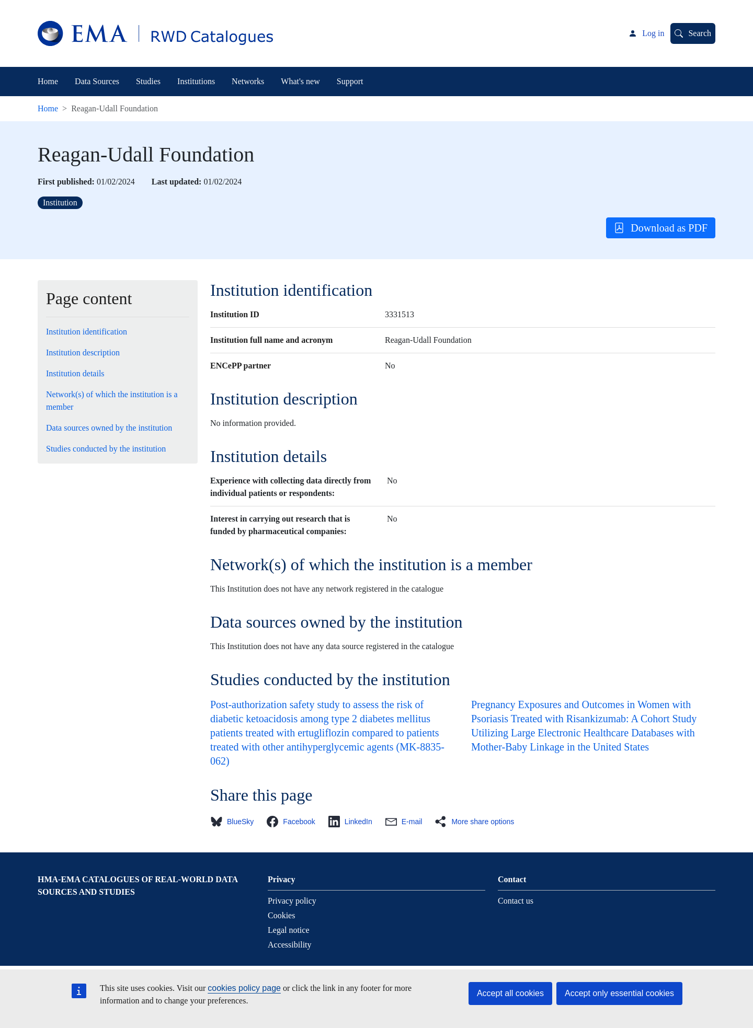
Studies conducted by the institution (106, 448)
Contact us (515, 900)
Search (699, 33)
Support (350, 81)
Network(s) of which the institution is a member (112, 400)
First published (65, 181)
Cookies (281, 915)
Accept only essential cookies (619, 993)
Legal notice (289, 930)
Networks (248, 81)
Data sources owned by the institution (109, 427)
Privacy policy (292, 900)
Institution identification (86, 331)
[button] (235, 821)
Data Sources (97, 81)
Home (48, 81)
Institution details (75, 373)
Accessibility (290, 944)
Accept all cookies (510, 993)
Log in (653, 33)
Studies (148, 81)
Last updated (175, 181)
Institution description (83, 352)
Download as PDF (661, 228)
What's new (300, 81)
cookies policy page (244, 988)
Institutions (196, 81)
